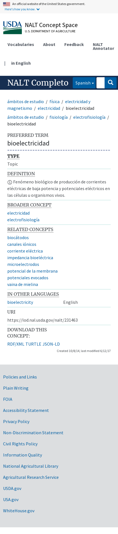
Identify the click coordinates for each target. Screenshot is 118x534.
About (49, 44)
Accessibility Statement (26, 410)
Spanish (82, 82)
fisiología (58, 117)
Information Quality (22, 455)
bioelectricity (20, 302)
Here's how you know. (20, 9)
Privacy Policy (16, 421)
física (54, 101)
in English (21, 63)
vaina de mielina (22, 284)
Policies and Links (20, 377)
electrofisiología (89, 117)
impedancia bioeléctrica (30, 257)
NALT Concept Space (51, 25)
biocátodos (18, 237)
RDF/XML (15, 344)
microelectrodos (23, 264)
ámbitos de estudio (25, 101)
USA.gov (10, 499)
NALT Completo (38, 83)
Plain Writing (16, 388)
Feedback (74, 44)
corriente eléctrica (25, 251)
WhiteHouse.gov (18, 510)
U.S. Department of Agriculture (50, 31)
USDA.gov (12, 488)
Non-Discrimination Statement (33, 432)
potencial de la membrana (32, 271)
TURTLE (33, 344)
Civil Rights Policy (20, 443)
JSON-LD (51, 344)
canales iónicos (21, 244)
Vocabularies (21, 44)
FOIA (7, 399)
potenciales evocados (27, 277)
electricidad (49, 108)
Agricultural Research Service (31, 477)
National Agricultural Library (30, 466)
